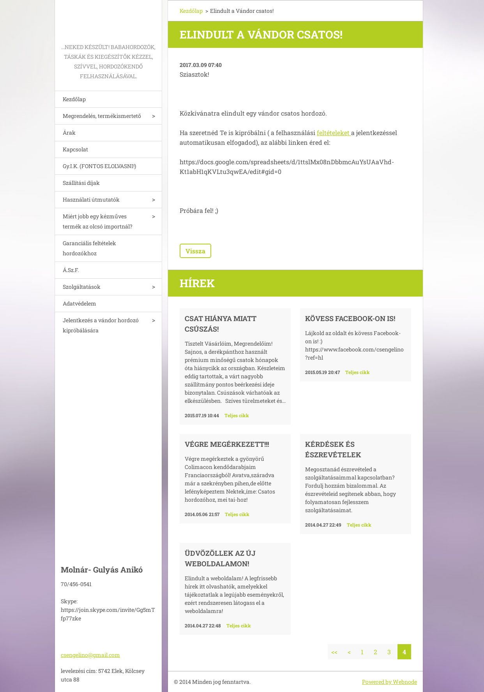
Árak (69, 132)
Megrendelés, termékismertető (102, 115)
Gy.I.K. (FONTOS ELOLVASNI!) (99, 166)
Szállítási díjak (81, 182)
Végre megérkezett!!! (227, 444)
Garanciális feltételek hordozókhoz (89, 248)
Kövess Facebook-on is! (350, 318)
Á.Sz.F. (71, 270)
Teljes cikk (236, 415)
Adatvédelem (79, 303)
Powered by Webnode (389, 681)
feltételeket (334, 132)
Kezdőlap (74, 99)
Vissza (195, 251)
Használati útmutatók (91, 199)
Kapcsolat (75, 149)
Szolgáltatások (82, 286)
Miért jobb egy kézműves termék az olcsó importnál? (97, 221)
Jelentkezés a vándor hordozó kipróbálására (101, 325)
